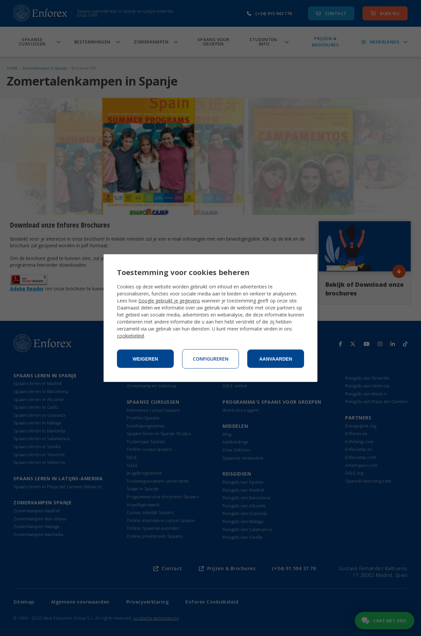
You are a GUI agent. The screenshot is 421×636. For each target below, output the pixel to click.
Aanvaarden (275, 359)
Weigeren (145, 359)
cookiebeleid (130, 336)
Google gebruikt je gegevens (169, 300)
